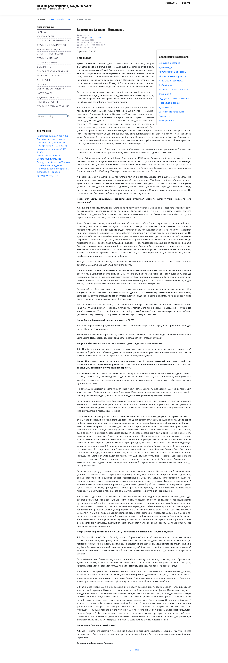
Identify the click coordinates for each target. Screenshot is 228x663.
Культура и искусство (48, 175)
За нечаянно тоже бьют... (172, 111)
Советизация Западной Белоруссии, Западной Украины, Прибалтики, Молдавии (54, 162)
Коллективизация (48, 49)
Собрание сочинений (50, 88)
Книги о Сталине (47, 101)
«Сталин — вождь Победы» (173, 89)
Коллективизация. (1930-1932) (53, 135)
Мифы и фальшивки (50, 75)
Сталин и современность (53, 40)
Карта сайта (44, 93)
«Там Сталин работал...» (171, 80)
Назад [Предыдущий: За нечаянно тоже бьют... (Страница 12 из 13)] (134, 649)
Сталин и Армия (47, 62)
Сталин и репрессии (50, 53)
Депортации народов (48, 171)
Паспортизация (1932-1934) (52, 145)
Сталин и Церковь (48, 58)
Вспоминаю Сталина (169, 62)
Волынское (164, 116)
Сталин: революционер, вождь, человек (64, 6)
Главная (42, 31)
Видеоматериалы (48, 97)
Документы (44, 66)
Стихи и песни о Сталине (53, 106)
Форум (185, 2)
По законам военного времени (53, 168)
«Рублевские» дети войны (173, 71)
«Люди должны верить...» (172, 76)
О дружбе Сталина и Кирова (174, 98)
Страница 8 (165, 93)
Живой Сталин (46, 36)
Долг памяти (165, 107)
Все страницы (166, 120)
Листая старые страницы (53, 71)
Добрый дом (165, 84)
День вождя (165, 67)
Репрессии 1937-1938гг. (49, 155)
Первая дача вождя (169, 102)
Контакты (171, 2)
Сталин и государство (51, 45)
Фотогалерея (45, 80)
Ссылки (41, 84)
